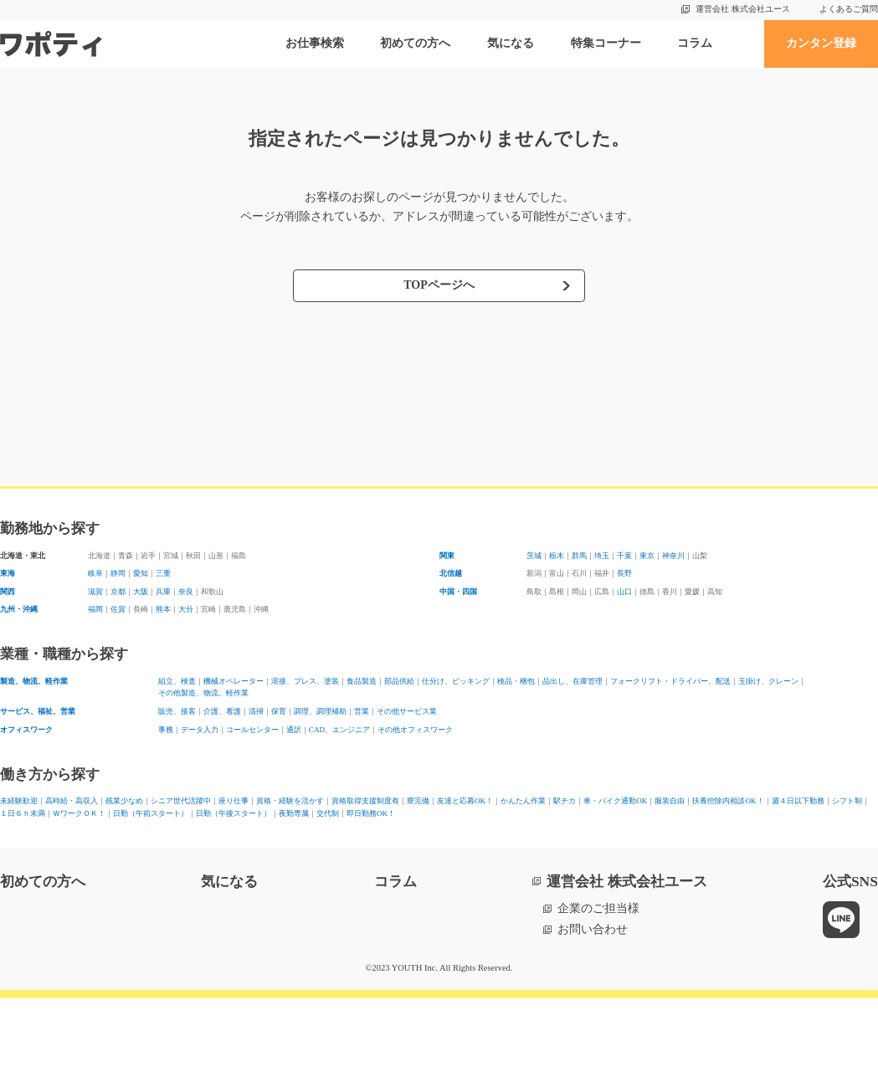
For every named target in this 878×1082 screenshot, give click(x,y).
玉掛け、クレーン (404, 728)
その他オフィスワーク (557, 778)
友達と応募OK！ (723, 855)
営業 (474, 752)
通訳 (369, 778)
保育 (345, 752)
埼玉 (643, 558)
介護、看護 (257, 752)
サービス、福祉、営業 (58, 752)
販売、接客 (187, 752)
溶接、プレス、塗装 (386, 710)
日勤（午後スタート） (58, 893)
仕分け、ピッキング (621, 710)
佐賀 (134, 632)
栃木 (573, 558)
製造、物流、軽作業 (52, 710)
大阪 (170, 607)
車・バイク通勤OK (96, 874)
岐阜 (99, 583)
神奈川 (755, 558)
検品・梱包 (714, 710)
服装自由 (180, 874)
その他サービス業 (545, 752)
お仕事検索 (314, 43)
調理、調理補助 (410, 752)
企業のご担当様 (598, 992)
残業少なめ (193, 855)
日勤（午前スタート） (724, 874)
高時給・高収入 (111, 855)
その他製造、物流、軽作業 (533, 728)
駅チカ (17, 874)
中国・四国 (468, 607)
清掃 (310, 752)
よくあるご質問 (848, 8)
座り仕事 (363, 855)
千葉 (679, 558)
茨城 (538, 558)
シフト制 (455, 874)
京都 (134, 607)
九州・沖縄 (29, 632)
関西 (11, 607)
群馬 (608, 558)
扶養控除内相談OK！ (271, 874)
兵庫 (205, 607)
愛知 (170, 583)
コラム (694, 43)
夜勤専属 (152, 893)
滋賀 (99, 607)
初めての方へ (415, 43)
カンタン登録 (821, 43)
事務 (170, 778)
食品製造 (474, 710)
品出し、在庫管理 (803, 710)
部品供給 (533, 710)
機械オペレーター (275, 710)
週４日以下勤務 (379, 874)
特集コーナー (606, 43)
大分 (240, 632)
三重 (205, 583)
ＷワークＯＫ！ (613, 874)
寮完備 (650, 855)
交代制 (205, 893)
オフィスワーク (41, 778)
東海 (11, 583)
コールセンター (305, 778)
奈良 (240, 607)
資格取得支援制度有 (568, 855)
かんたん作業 (813, 855)
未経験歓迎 (29, 855)
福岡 (99, 632)
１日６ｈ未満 (525, 874)
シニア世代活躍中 (281, 855)
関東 (451, 558)
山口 (679, 607)
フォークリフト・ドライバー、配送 (252, 728)
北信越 (457, 583)
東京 (714, 558)
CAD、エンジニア (440, 778)
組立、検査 (187, 710)
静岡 (134, 583)
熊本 (205, 632)
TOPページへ (438, 285)
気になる (510, 43)
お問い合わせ (592, 1013)
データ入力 (222, 778)
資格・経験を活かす (451, 855)
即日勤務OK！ (272, 893)
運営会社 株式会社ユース (743, 8)
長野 (679, 583)
